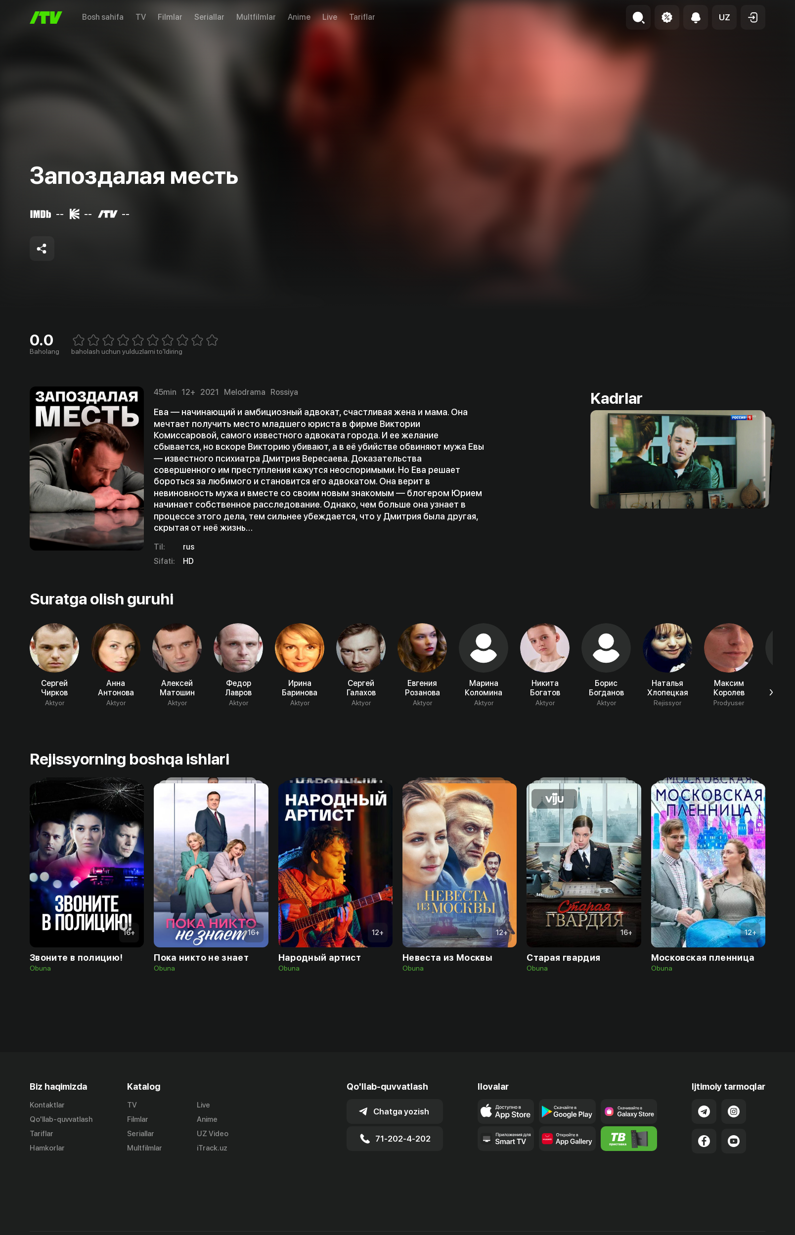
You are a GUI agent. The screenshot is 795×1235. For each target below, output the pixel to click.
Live (329, 17)
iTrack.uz (212, 1148)
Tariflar (362, 17)
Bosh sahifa (103, 17)
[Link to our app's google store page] (567, 1111)
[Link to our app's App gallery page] (567, 1138)
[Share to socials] (42, 248)
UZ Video (212, 1133)
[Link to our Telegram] (704, 1111)
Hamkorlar (47, 1148)
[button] (724, 17)
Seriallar (209, 17)
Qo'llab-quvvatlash (61, 1119)
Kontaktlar (47, 1105)
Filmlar (170, 17)
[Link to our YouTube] (733, 1141)
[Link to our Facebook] (704, 1141)
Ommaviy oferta (670, 1224)
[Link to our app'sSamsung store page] (629, 1111)
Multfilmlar (256, 17)
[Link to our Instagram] (733, 1111)
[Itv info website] (629, 1138)
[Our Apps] (506, 1138)
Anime (299, 17)
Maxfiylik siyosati (736, 1224)
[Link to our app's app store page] (506, 1111)
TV (140, 17)
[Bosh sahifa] (46, 17)
